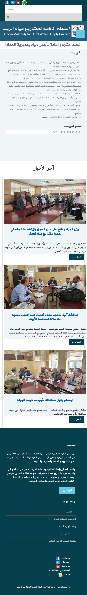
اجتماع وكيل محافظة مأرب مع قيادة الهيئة (46, 400)
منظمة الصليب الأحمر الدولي (63, 541)
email (64, 574)
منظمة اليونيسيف (68, 533)
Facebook (63, 558)
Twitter (63, 562)
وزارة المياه (71, 512)
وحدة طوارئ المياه (67, 526)
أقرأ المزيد (66, 491)
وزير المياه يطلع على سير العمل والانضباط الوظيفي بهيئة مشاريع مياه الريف (46, 232)
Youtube (63, 566)
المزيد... (76, 257)
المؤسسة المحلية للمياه (65, 519)
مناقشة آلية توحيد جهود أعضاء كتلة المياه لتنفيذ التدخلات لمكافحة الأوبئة (46, 317)
